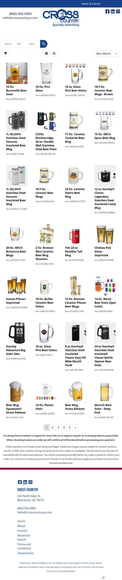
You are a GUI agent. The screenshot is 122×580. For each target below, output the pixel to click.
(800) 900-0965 (20, 13)
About (21, 526)
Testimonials (25, 553)
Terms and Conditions (24, 546)
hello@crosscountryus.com (20, 18)
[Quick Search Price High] (34, 44)
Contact (22, 531)
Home (21, 521)
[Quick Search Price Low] (21, 44)
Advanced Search (23, 537)
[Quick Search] (7, 44)
